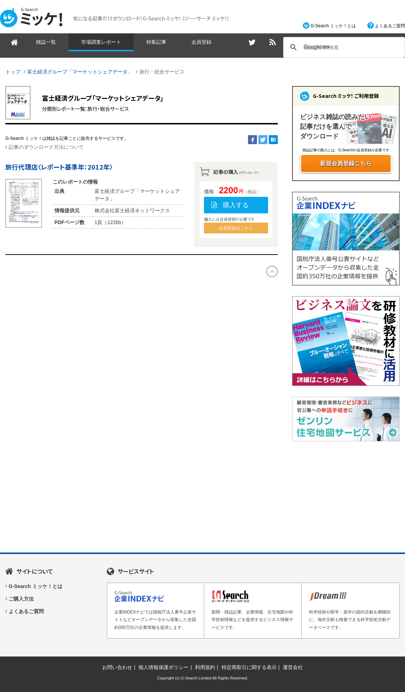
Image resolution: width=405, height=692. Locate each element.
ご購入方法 (21, 599)
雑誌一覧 (46, 42)
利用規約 (205, 667)
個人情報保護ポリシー (163, 667)
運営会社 (293, 667)
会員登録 (201, 42)
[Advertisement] (346, 497)
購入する (236, 205)
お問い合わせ (117, 667)
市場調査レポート (101, 42)
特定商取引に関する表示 (249, 667)
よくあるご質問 (390, 25)
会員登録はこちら (236, 228)
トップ (12, 72)
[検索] (343, 47)
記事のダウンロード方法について (46, 147)
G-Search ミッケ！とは (333, 25)
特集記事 (156, 42)
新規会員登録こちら (346, 163)
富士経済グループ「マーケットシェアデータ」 (80, 72)
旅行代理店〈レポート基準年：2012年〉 (59, 166)
